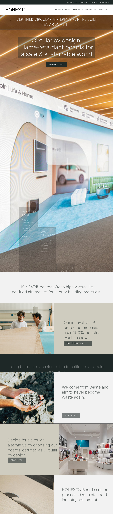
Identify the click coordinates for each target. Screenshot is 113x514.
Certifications (72, 2)
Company (88, 9)
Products (59, 9)
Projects (67, 9)
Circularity (98, 9)
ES (108, 2)
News (102, 2)
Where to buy (93, 2)
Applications (78, 10)
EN (106, 2)
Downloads (83, 2)
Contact (107, 9)
